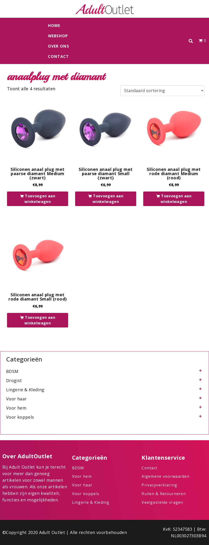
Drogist (14, 380)
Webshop (58, 35)
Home (54, 25)
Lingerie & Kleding (25, 389)
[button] (190, 41)
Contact (58, 56)
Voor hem (16, 408)
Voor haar (16, 399)
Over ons (58, 46)
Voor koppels (20, 417)
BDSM (12, 371)
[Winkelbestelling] (162, 90)
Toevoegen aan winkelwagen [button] (39, 198)
